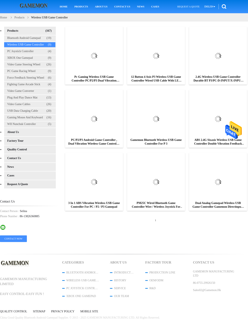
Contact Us (122, 6)
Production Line (162, 272)
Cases (155, 6)
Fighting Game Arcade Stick (29, 84)
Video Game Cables (29, 104)
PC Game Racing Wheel (29, 71)
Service (120, 288)
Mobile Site (89, 311)
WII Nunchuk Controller (29, 124)
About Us (101, 6)
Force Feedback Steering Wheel (29, 77)
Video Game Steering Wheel (29, 64)
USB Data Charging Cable (29, 110)
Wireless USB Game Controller (29, 44)
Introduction (124, 272)
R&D (152, 288)
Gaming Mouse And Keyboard (29, 117)
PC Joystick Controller (29, 51)
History (120, 280)
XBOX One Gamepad (29, 57)
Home (64, 6)
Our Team (121, 296)
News (140, 6)
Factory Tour (15, 140)
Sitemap (39, 311)
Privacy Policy (62, 311)
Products (81, 6)
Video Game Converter (29, 91)
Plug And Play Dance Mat (29, 97)
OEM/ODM (156, 280)
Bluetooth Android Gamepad (29, 38)
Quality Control (17, 149)
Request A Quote (188, 6)
